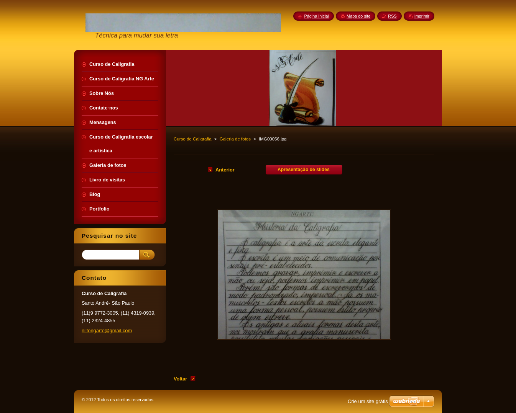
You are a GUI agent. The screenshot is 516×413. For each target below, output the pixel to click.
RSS (392, 16)
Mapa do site (358, 16)
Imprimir (421, 16)
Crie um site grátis (368, 401)
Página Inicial (316, 16)
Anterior (225, 170)
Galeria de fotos (235, 139)
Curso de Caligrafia (193, 139)
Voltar (180, 379)
